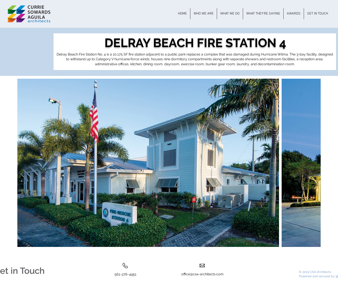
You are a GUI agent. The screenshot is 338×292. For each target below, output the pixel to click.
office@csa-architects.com (202, 274)
